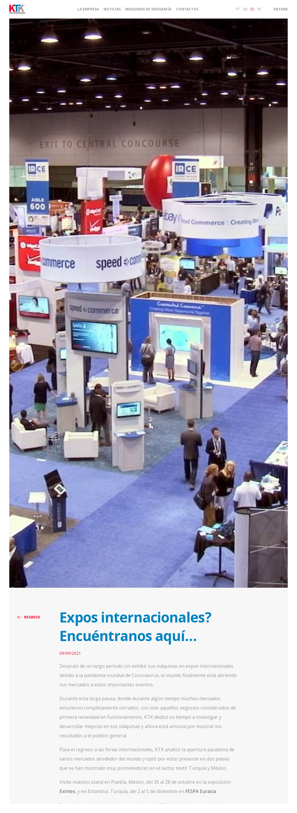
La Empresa (88, 9)
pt (238, 9)
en (245, 9)
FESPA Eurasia (200, 791)
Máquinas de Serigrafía (148, 9)
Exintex (67, 791)
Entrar (281, 9)
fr (259, 9)
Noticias (112, 9)
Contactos (187, 9)
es (252, 9)
